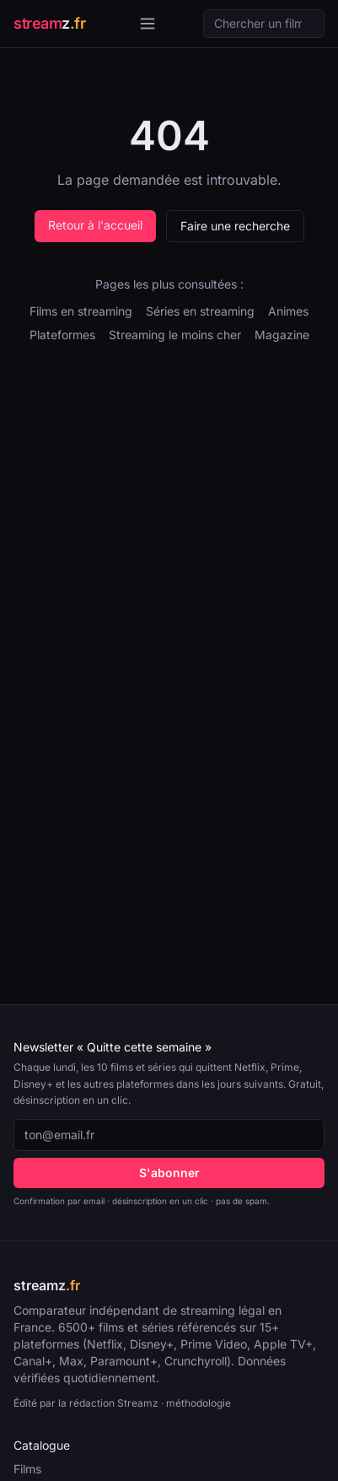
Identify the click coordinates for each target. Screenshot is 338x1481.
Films (27, 1469)
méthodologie (198, 1403)
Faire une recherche (235, 226)
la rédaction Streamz (108, 1403)
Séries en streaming (200, 311)
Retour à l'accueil (95, 225)
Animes (288, 311)
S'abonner (169, 1172)
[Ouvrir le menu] (147, 24)
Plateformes (62, 334)
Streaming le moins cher (175, 334)
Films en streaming (81, 311)
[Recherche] (264, 23)
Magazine (282, 334)
